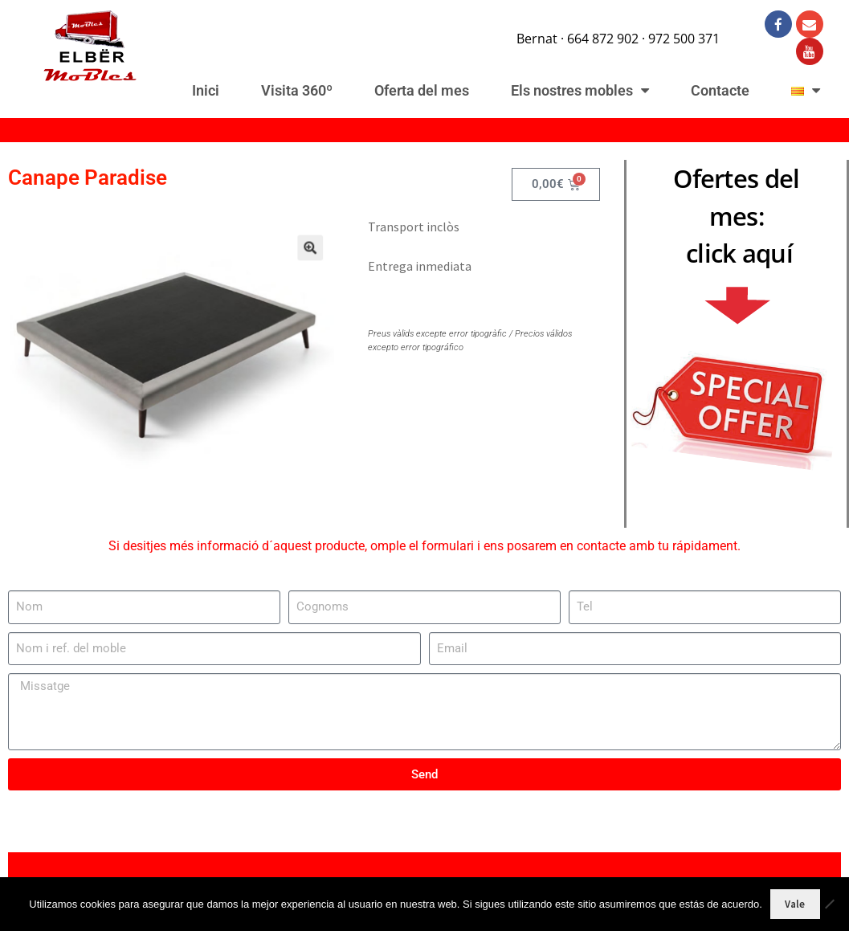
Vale (795, 904)
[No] (829, 904)
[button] (297, 258)
